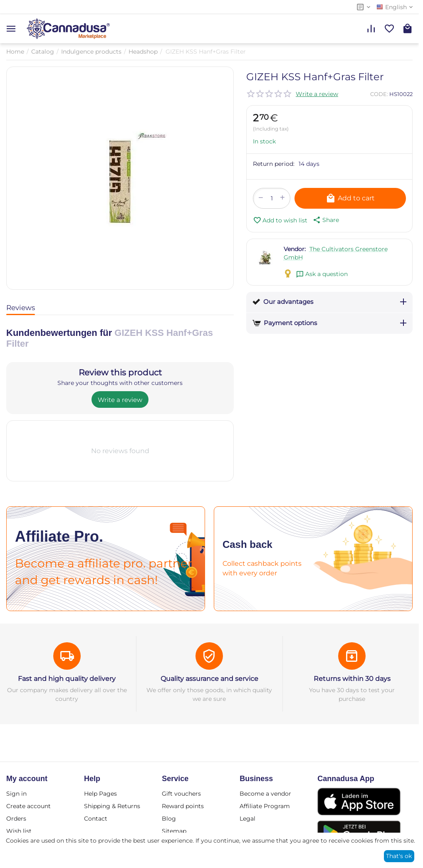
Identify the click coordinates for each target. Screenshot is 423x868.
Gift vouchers (181, 793)
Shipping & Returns (112, 806)
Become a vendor (265, 793)
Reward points (183, 806)
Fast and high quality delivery (67, 679)
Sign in (16, 793)
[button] (325, 220)
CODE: (379, 94)
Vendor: (295, 249)
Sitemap (174, 831)
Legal (247, 818)
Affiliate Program (265, 806)
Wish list (19, 831)
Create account (28, 806)
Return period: (273, 164)
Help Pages (100, 793)
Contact (95, 818)
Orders (16, 818)
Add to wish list (280, 220)
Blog (169, 818)
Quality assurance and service (209, 679)
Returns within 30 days (352, 679)
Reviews (20, 307)
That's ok (399, 856)
